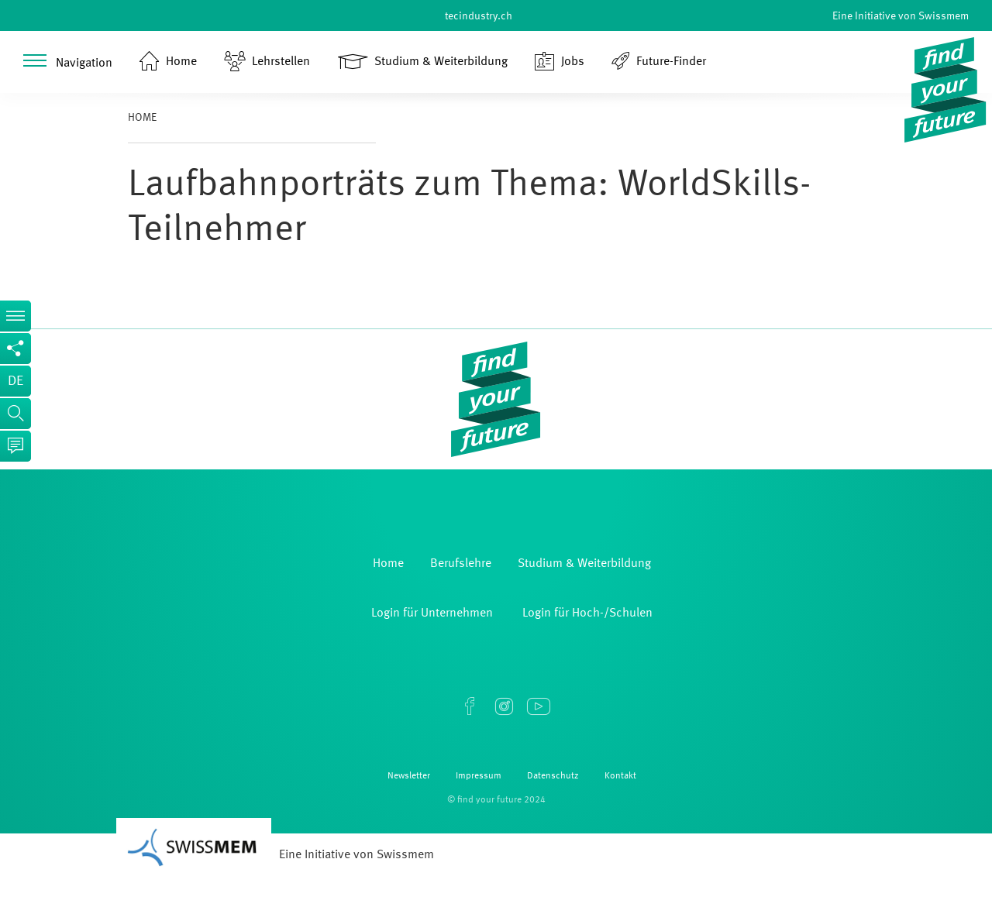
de (15, 381)
